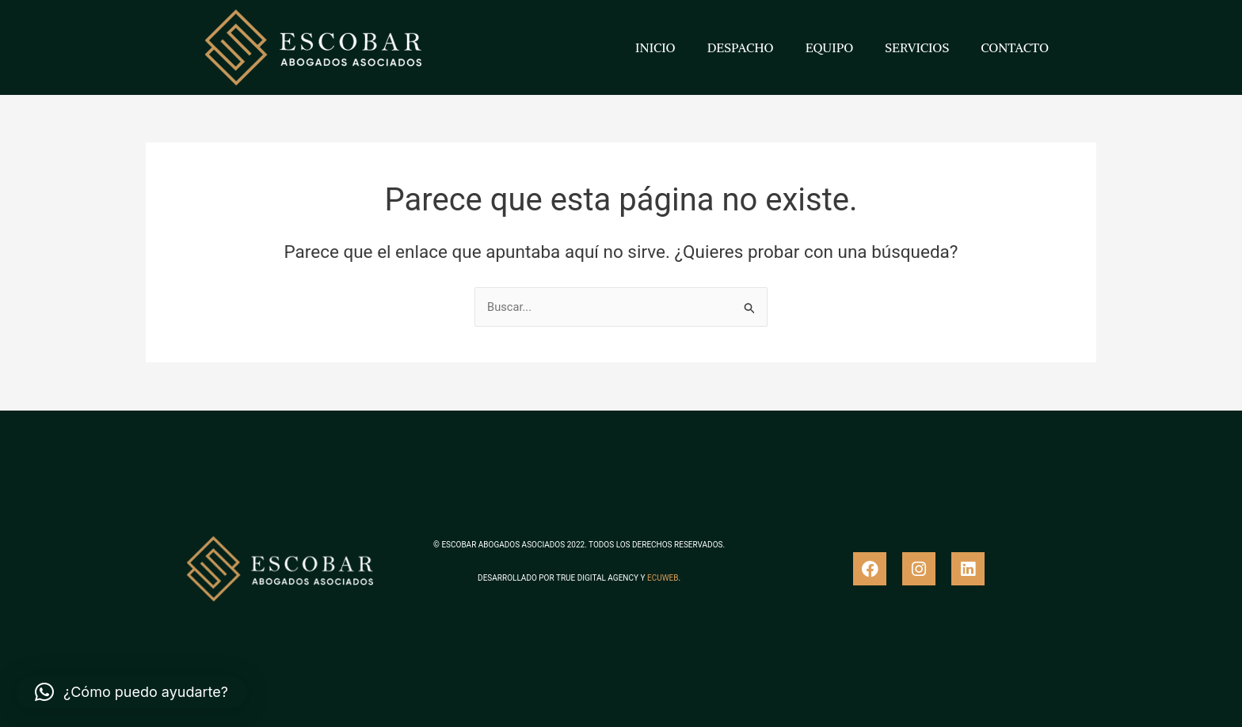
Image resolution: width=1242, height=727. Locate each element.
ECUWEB (662, 578)
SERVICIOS (917, 47)
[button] (131, 692)
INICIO (655, 47)
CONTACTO (1015, 47)
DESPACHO (740, 47)
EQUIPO (830, 47)
